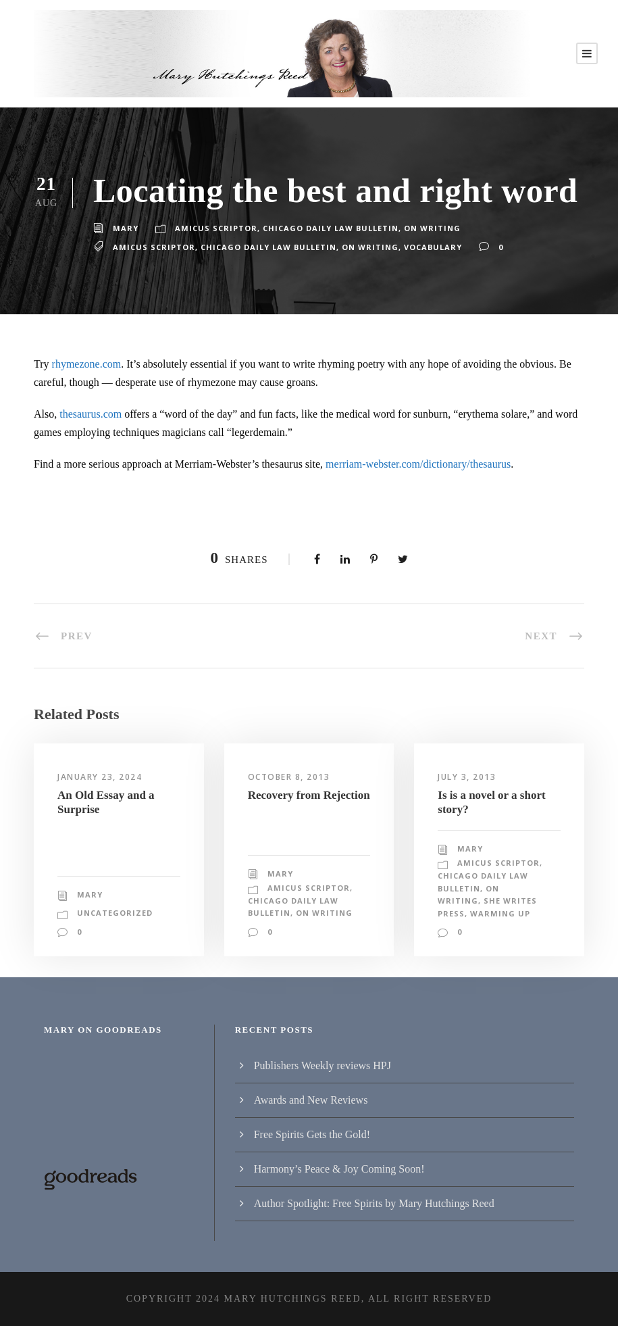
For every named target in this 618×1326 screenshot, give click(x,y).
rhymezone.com (87, 364)
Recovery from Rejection (309, 795)
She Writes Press (480, 901)
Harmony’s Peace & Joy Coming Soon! (339, 1169)
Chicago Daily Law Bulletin (325, 228)
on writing (363, 247)
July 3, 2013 (468, 777)
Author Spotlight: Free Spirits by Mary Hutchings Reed (374, 1203)
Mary (125, 228)
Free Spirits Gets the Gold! (312, 1134)
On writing (424, 228)
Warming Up (466, 914)
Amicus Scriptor (213, 228)
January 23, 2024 (101, 777)
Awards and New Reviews (311, 1100)
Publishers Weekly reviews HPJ (322, 1065)
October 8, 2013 (290, 777)
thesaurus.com (90, 414)
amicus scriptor (152, 247)
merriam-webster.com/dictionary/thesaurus (418, 464)
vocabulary (423, 247)
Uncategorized (113, 913)
